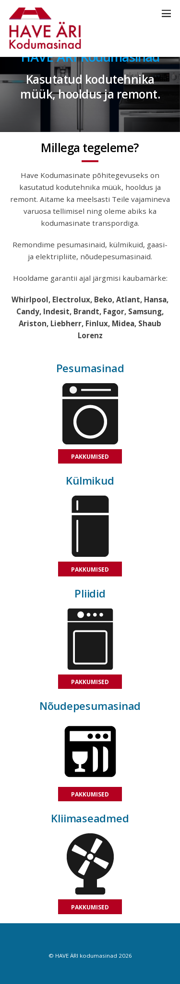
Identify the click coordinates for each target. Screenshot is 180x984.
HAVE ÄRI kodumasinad (86, 955)
